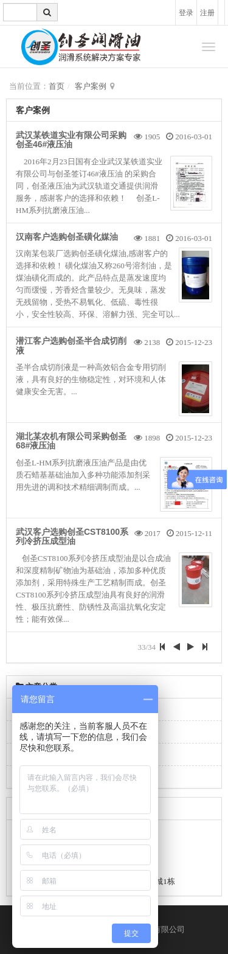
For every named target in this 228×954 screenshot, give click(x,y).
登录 (186, 13)
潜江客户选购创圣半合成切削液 (71, 345)
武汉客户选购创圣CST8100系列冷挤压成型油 (72, 536)
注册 (207, 13)
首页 (56, 86)
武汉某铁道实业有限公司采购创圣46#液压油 (71, 139)
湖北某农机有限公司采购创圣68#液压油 (71, 440)
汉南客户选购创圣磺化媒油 (67, 237)
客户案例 (90, 86)
